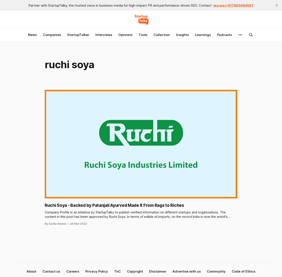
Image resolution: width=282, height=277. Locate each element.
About (31, 271)
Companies (52, 35)
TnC (117, 271)
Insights (182, 35)
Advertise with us (187, 271)
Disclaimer (157, 271)
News (32, 35)
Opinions (125, 35)
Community (216, 271)
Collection (162, 35)
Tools (143, 35)
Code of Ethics (243, 271)
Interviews (103, 35)
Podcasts (224, 35)
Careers (72, 271)
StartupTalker (78, 35)
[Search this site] (250, 34)
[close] (276, 5)
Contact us (51, 271)
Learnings (203, 35)
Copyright (135, 271)
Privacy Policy (96, 271)
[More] (240, 34)
